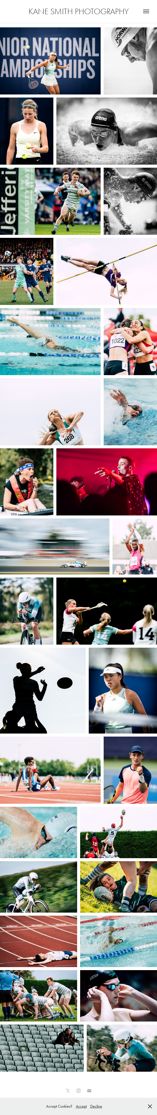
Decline (96, 1106)
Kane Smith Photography (79, 11)
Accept (81, 1106)
